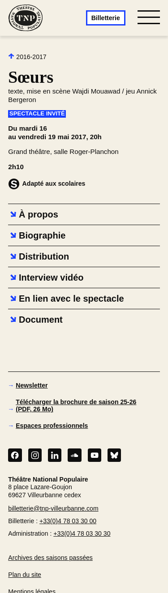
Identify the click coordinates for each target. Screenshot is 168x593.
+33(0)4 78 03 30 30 (81, 533)
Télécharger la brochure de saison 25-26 (76, 405)
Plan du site (24, 574)
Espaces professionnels (52, 425)
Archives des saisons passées (50, 557)
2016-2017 (27, 56)
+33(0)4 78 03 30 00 (67, 521)
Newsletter (31, 385)
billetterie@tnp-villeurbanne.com (53, 508)
